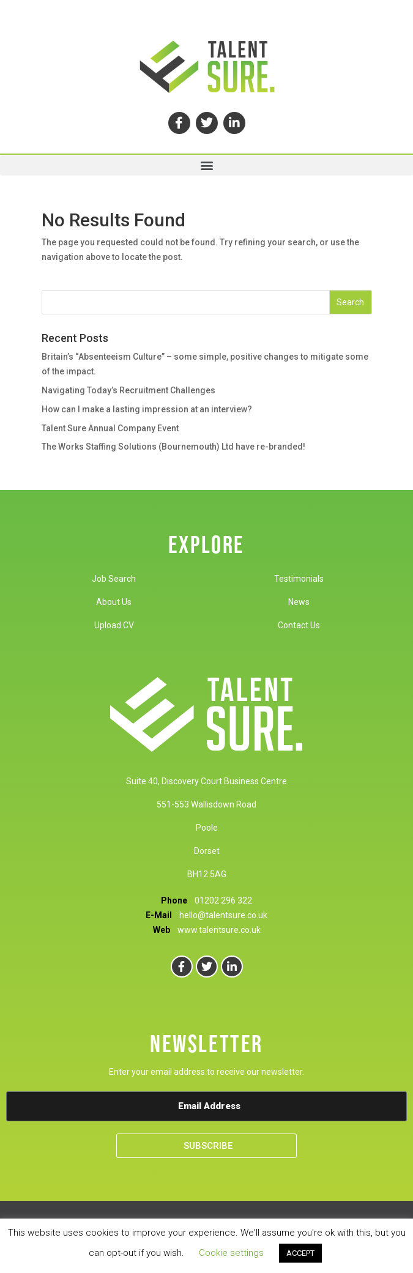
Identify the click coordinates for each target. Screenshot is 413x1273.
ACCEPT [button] (300, 1253)
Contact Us (299, 625)
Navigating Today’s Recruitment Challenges (128, 390)
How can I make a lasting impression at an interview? (147, 409)
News (299, 602)
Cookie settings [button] (231, 1252)
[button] (206, 165)
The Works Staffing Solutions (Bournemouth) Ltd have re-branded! (173, 446)
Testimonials (299, 579)
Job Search (114, 579)
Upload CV (114, 625)
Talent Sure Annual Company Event (110, 428)
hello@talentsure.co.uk (223, 915)
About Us (114, 602)
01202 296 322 (223, 900)
